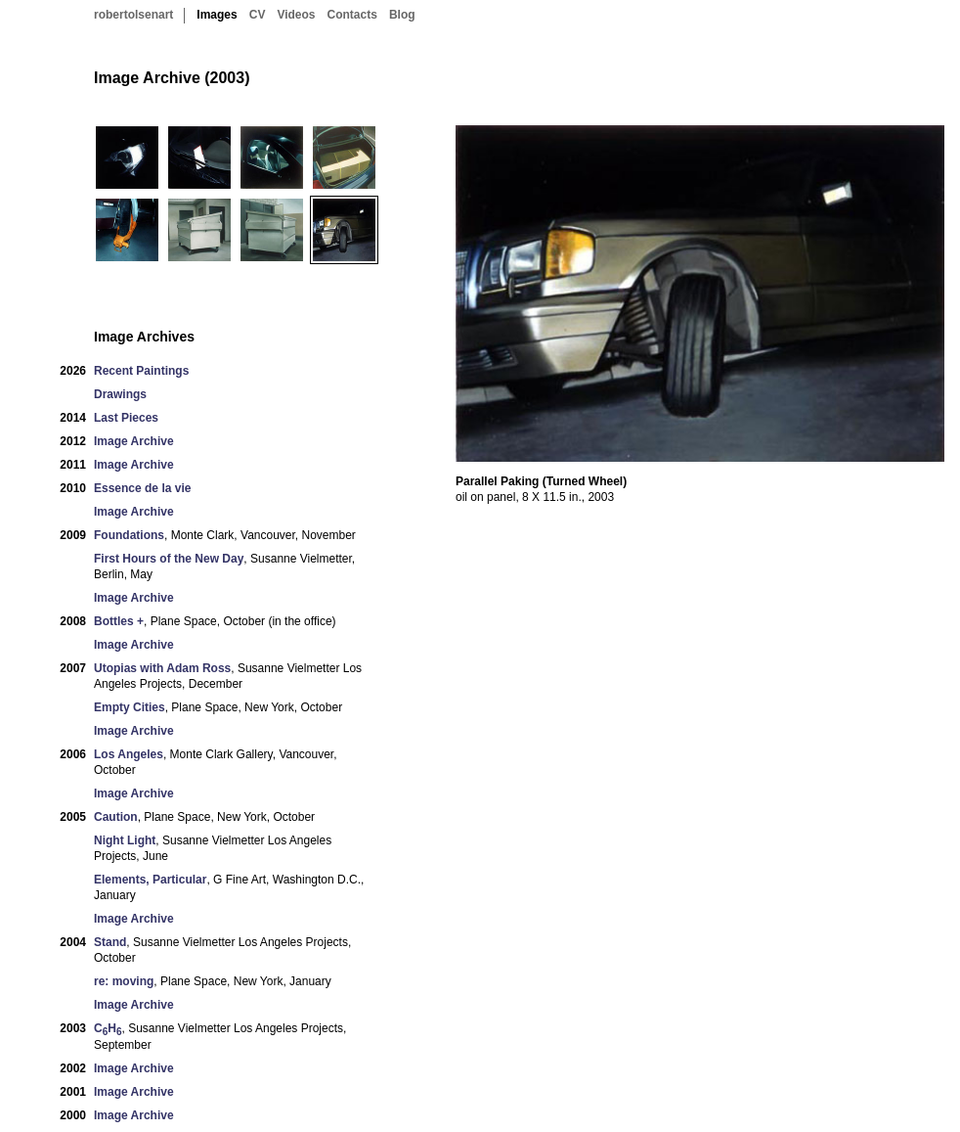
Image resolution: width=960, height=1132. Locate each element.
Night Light (124, 840)
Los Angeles (128, 754)
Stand (110, 942)
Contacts (352, 15)
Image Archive (134, 441)
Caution (116, 817)
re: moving (123, 981)
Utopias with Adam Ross (162, 668)
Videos (296, 15)
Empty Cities (129, 707)
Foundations (129, 535)
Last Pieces (126, 418)
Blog (402, 15)
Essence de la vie (142, 488)
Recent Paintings (141, 371)
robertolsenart (133, 15)
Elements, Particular (150, 879)
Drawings (120, 394)
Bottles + (119, 621)
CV (257, 15)
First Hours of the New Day (168, 559)
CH (107, 1028)
